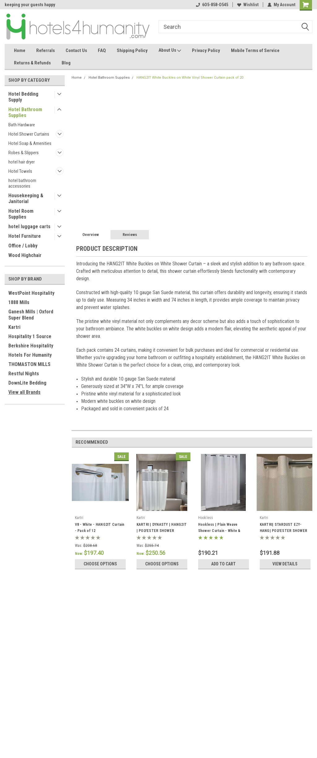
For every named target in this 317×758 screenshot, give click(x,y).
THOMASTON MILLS (29, 364)
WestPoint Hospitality (31, 293)
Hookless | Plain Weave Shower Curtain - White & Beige (219, 530)
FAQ (102, 50)
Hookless (205, 518)
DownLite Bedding (27, 383)
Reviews (130, 234)
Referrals (45, 50)
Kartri (14, 327)
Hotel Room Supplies (20, 214)
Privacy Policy (206, 50)
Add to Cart (223, 563)
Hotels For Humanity (30, 355)
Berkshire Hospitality (30, 346)
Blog (66, 63)
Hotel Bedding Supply (23, 97)
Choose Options (100, 563)
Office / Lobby (22, 246)
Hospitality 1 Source (29, 336)
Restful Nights (23, 374)
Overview (90, 234)
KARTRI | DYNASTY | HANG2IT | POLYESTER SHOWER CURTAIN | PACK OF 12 (162, 530)
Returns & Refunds (32, 63)
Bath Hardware (21, 125)
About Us (169, 50)
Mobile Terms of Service (255, 50)
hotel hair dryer (21, 162)
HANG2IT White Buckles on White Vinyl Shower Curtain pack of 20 (190, 78)
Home (19, 50)
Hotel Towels (20, 171)
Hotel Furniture (24, 236)
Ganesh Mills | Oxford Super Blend (30, 315)
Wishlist (247, 4)
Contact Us (76, 50)
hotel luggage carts (29, 226)
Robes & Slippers (23, 152)
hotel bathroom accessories (22, 183)
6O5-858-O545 (212, 4)
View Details (285, 563)
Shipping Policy (132, 50)
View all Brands (24, 392)
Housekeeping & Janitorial (25, 198)
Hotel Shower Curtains (28, 134)
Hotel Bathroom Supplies (25, 112)
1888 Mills (18, 302)
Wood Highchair (24, 255)
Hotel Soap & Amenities (29, 143)
